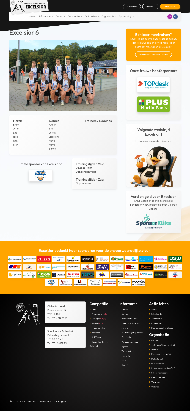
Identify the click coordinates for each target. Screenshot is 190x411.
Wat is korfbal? (127, 351)
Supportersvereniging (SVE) (162, 368)
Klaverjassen (155, 323)
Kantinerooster (156, 363)
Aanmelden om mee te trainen (153, 54)
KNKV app (95, 337)
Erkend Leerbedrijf (158, 377)
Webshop (154, 386)
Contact (150, 6)
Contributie (125, 337)
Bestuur (153, 340)
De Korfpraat (156, 358)
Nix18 (122, 360)
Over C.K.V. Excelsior (129, 323)
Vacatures (154, 382)
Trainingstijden (97, 328)
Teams (93, 309)
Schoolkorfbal (156, 314)
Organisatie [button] (108, 16)
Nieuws (33, 16)
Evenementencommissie (160, 354)
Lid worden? (170, 6)
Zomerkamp (155, 318)
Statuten (124, 328)
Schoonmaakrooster (158, 372)
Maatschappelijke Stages (161, 328)
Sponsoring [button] (125, 16)
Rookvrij (123, 365)
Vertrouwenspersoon (129, 342)
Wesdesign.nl (59, 401)
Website (153, 349)
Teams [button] (59, 16)
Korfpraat (132, 6)
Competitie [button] (74, 16)
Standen (97, 323)
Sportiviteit (125, 356)
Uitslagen (97, 318)
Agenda (123, 346)
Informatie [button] (45, 16)
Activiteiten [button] (91, 16)
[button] (169, 16)
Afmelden (94, 332)
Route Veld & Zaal (128, 318)
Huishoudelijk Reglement (131, 332)
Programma (98, 314)
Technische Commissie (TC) (162, 345)
